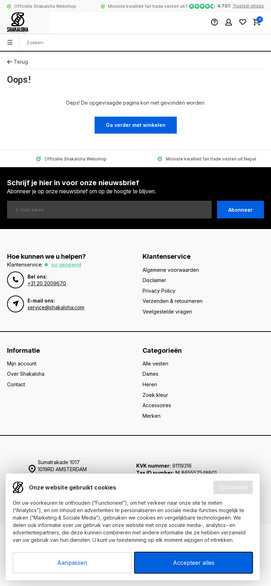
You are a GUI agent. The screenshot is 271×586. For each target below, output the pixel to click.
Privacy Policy (159, 291)
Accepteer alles (194, 562)
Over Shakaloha (25, 374)
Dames (150, 374)
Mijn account (21, 364)
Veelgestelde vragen (167, 312)
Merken (152, 416)
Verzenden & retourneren (173, 301)
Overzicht (233, 487)
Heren (150, 384)
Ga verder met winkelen (135, 125)
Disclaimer (154, 280)
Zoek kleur (155, 395)
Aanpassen (72, 562)
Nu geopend (66, 265)
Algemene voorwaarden (171, 270)
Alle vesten (155, 364)
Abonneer (240, 210)
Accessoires (157, 405)
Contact (16, 384)
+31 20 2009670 (47, 283)
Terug (17, 62)
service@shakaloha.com (56, 307)
